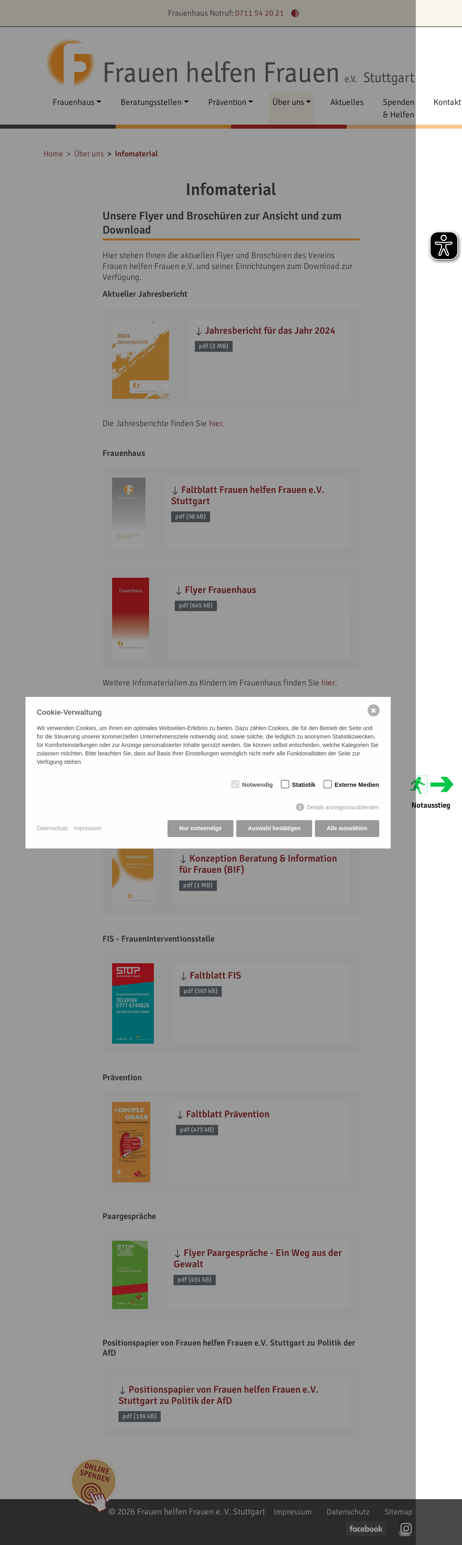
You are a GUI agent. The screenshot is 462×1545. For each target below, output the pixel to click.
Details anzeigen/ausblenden (343, 807)
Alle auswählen (347, 828)
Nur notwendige (200, 828)
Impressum (87, 828)
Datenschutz (52, 828)
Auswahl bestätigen (274, 828)
